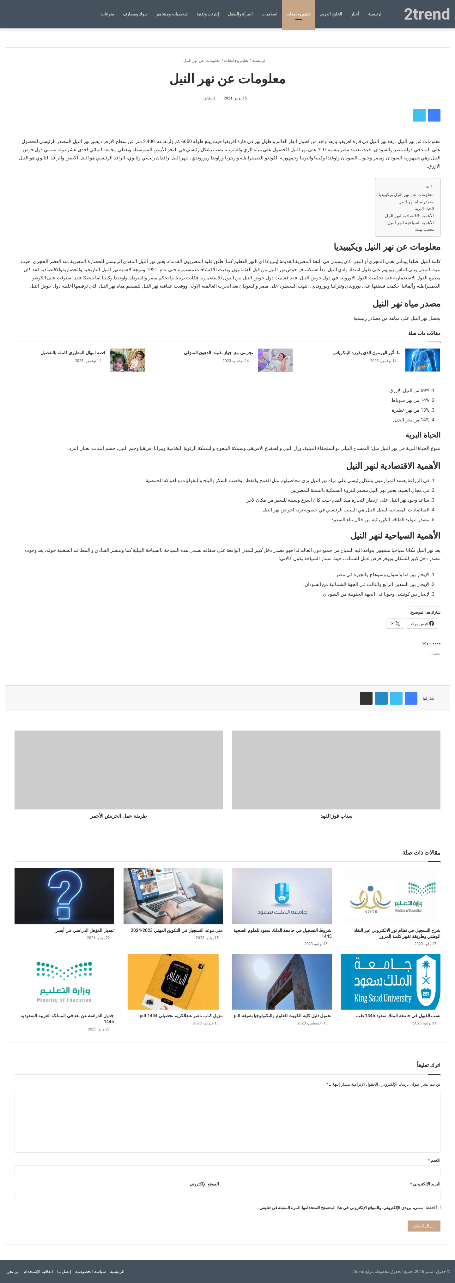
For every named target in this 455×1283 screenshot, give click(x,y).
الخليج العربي (330, 14)
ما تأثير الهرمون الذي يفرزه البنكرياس (366, 352)
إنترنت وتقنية (208, 14)
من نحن (13, 1271)
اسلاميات (269, 14)
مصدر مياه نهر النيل (416, 201)
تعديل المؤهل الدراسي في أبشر (85, 930)
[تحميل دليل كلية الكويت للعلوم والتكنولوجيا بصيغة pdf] (282, 982)
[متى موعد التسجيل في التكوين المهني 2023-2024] (173, 896)
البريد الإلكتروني (425, 1184)
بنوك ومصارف (135, 14)
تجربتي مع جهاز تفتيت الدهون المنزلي (218, 352)
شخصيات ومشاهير (171, 14)
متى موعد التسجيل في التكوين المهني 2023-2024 (177, 930)
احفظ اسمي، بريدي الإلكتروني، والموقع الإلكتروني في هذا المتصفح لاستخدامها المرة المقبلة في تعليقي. (346, 1207)
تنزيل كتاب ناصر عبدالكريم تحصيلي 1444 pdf (181, 1015)
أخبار (355, 14)
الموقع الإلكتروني (204, 1184)
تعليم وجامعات (298, 14)
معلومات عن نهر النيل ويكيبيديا (406, 194)
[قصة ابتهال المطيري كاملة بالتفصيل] (127, 360)
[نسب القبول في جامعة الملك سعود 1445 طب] (391, 982)
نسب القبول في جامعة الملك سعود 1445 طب (398, 1015)
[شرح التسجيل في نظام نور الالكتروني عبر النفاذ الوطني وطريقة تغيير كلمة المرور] (391, 896)
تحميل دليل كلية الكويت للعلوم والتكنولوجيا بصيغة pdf (282, 1015)
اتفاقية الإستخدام (38, 1271)
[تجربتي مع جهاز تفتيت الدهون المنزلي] (275, 360)
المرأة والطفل (240, 14)
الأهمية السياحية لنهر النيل (410, 222)
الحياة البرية (424, 208)
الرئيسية (375, 14)
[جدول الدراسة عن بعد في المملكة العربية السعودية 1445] (64, 982)
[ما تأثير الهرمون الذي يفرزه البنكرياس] (422, 360)
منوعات (107, 14)
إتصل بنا (64, 1271)
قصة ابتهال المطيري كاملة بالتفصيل (72, 352)
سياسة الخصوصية (90, 1271)
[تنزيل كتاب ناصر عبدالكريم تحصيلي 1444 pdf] (173, 982)
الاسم (434, 1160)
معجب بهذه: (424, 229)
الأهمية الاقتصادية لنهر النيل (409, 215)
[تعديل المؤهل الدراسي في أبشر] (64, 896)
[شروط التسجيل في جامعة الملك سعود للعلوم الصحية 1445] (282, 896)
